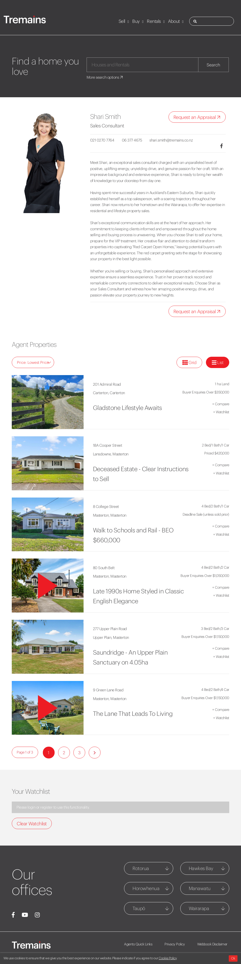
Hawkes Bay (201, 868)
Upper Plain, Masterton (111, 637)
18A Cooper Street (107, 445)
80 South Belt (104, 567)
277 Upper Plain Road (110, 628)
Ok (233, 958)
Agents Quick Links (138, 944)
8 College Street (106, 506)
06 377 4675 (132, 140)
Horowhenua (146, 888)
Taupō (139, 908)
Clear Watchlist (32, 823)
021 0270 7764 (102, 140)
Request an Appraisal (198, 117)
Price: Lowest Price (34, 362)
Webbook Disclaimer (213, 944)
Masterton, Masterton (109, 515)
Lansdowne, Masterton (111, 454)
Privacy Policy (175, 944)
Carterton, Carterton (109, 392)
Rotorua (141, 868)
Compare (220, 404)
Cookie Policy (168, 958)
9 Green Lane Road (108, 690)
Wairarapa (199, 908)
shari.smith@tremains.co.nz (171, 140)
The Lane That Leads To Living (133, 713)
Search (213, 65)
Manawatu (200, 888)
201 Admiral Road (107, 384)
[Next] (94, 752)
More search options (105, 77)
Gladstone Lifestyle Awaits (127, 408)
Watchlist (221, 412)
